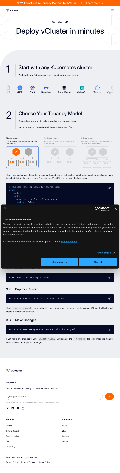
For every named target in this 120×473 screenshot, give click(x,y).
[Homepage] (14, 370)
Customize (59, 262)
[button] (114, 10)
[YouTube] (17, 408)
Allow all (98, 262)
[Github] (22, 408)
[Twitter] (7, 408)
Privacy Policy (34, 402)
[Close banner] (116, 209)
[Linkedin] (12, 408)
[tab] (22, 153)
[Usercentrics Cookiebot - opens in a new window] (96, 209)
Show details (104, 252)
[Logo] (12, 10)
